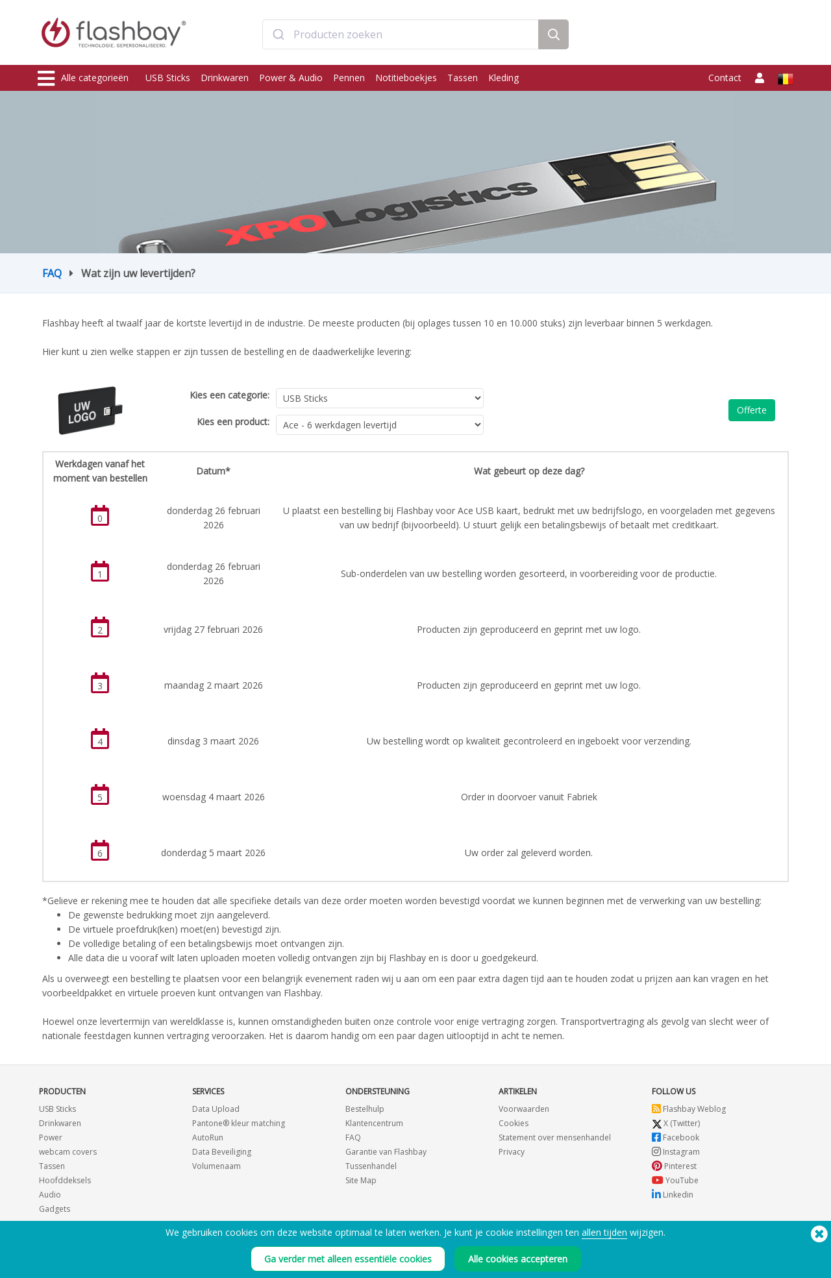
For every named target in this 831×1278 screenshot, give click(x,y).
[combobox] (400, 34)
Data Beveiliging (221, 1151)
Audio (50, 1194)
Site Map (361, 1180)
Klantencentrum (374, 1123)
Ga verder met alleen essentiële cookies (348, 1259)
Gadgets (54, 1208)
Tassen (462, 77)
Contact (724, 77)
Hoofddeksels (65, 1180)
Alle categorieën (83, 78)
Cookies (513, 1123)
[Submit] (278, 34)
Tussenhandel (371, 1166)
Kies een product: (233, 421)
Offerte (752, 410)
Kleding (503, 77)
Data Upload (216, 1108)
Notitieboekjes (406, 77)
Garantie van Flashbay (386, 1151)
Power (50, 1137)
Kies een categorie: (229, 395)
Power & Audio (291, 77)
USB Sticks (167, 77)
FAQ (52, 273)
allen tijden (604, 1232)
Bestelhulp (364, 1108)
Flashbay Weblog (689, 1108)
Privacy (512, 1151)
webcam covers (68, 1151)
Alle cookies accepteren (517, 1259)
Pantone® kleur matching (238, 1123)
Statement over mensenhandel (555, 1137)
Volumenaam (216, 1166)
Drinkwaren (225, 77)
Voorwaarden (524, 1108)
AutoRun (207, 1137)
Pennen (349, 77)
